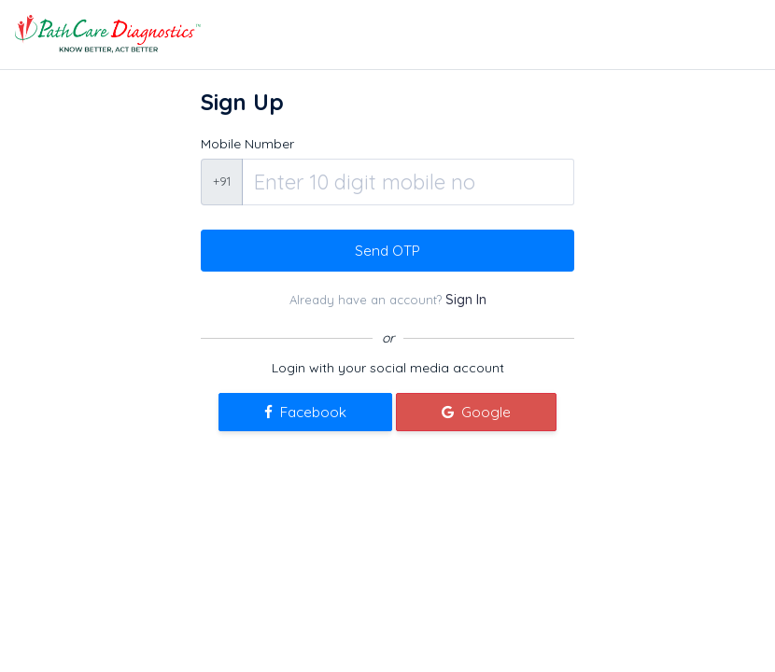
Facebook (305, 412)
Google (476, 412)
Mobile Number (247, 143)
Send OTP (387, 250)
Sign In (465, 299)
